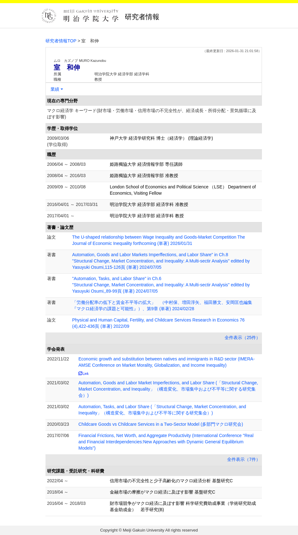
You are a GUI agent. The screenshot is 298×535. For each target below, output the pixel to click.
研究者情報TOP (61, 40)
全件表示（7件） (243, 459)
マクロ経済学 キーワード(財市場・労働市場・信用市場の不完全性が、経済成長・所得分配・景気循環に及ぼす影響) (151, 113)
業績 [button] (55, 89)
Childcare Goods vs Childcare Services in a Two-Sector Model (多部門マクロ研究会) (160, 424)
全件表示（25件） (242, 337)
